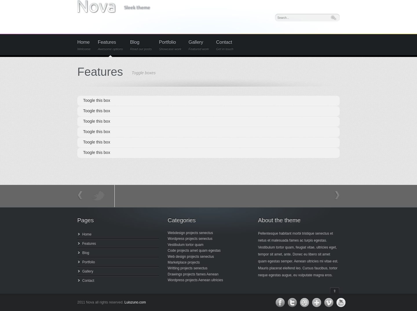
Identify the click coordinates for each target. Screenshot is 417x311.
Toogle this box (96, 100)
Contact (224, 45)
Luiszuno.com (135, 302)
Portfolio (170, 45)
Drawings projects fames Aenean (193, 274)
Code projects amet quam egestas (194, 251)
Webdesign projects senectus (190, 233)
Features (110, 45)
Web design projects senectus (191, 257)
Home (84, 45)
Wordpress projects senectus (190, 239)
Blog (141, 45)
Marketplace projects (184, 262)
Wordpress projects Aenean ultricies (195, 280)
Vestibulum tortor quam (185, 245)
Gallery (199, 45)
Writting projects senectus (187, 268)
